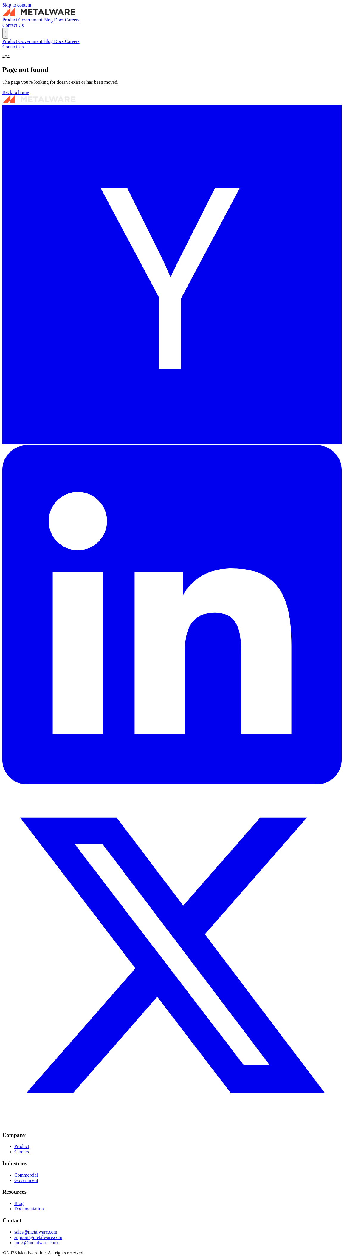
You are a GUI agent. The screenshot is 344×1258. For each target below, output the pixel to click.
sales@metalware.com (35, 1231)
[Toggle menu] (5, 33)
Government (31, 19)
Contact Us (13, 25)
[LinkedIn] (172, 782)
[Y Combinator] (172, 442)
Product (10, 19)
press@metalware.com (36, 1242)
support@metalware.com (38, 1237)
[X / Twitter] (172, 1123)
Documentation (29, 1208)
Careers (72, 19)
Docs (59, 19)
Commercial (26, 1174)
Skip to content (16, 4)
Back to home (15, 92)
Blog (49, 19)
